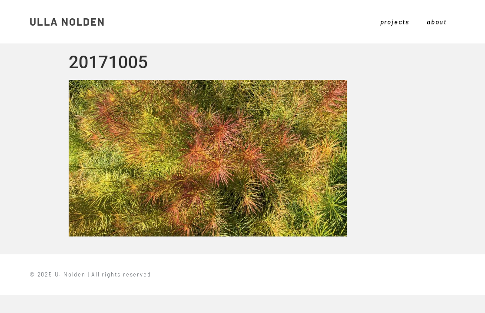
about (437, 22)
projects (394, 22)
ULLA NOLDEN (67, 21)
